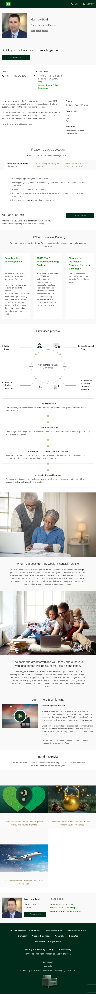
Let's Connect (80, 216)
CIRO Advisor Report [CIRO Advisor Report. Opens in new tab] (76, 930)
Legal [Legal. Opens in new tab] (51, 950)
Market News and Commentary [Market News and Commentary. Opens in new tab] (25, 930)
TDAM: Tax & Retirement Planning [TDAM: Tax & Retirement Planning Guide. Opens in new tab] (48, 261)
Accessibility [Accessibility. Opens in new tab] (64, 950)
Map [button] (73, 908)
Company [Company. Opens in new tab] (23, 936)
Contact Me (16, 58)
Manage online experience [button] (48, 942)
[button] (20, 716)
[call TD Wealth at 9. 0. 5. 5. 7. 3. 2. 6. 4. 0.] (75, 4)
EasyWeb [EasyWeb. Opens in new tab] (73, 936)
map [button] (40, 82)
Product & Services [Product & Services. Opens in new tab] (41, 936)
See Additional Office (48, 86)
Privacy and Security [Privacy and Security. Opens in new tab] (35, 950)
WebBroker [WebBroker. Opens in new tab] (59, 936)
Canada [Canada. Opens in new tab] (48, 966)
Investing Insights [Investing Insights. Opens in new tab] (53, 930)
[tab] (18, 165)
